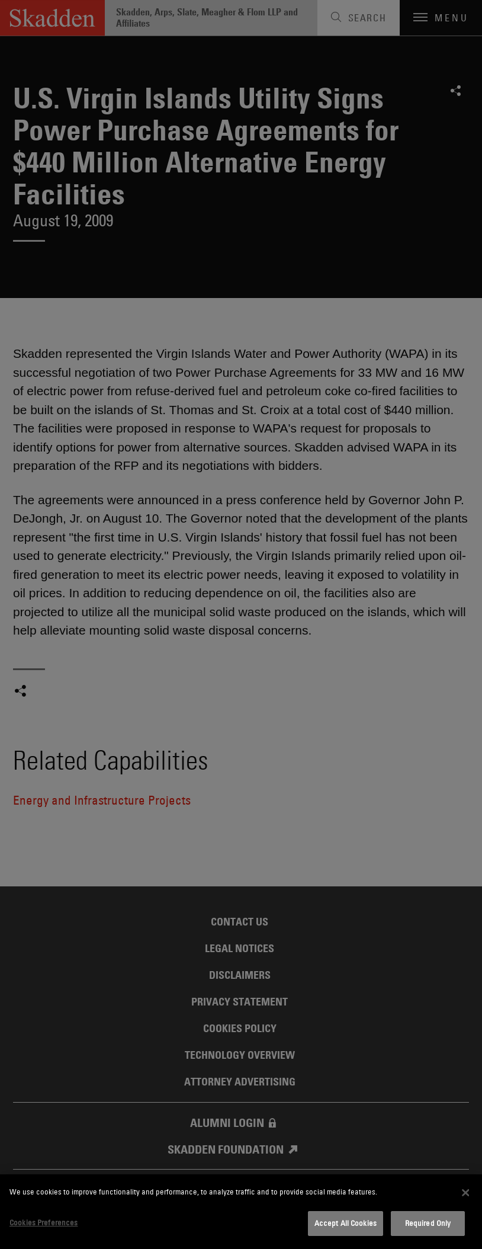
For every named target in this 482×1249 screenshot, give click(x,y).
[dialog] (241, 1211)
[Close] (465, 1192)
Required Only (428, 1223)
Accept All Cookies (345, 1223)
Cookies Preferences (43, 1222)
